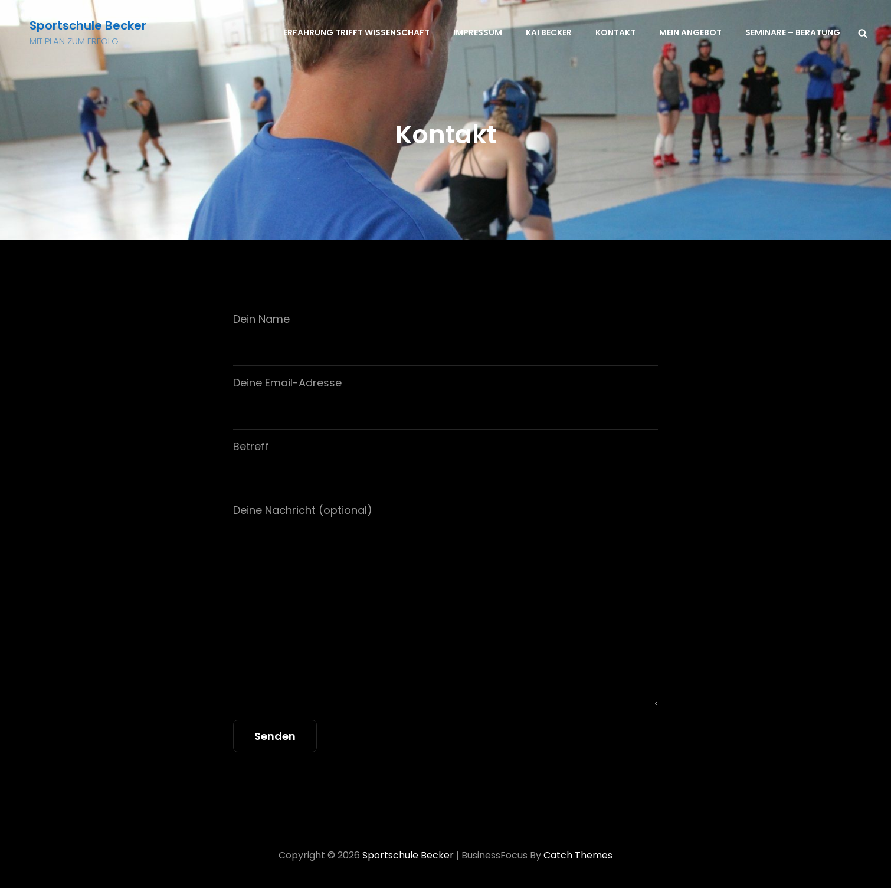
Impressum (477, 32)
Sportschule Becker (88, 25)
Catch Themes (577, 855)
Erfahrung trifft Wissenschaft (356, 32)
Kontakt (615, 32)
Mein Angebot (690, 32)
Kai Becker (549, 32)
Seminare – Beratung (792, 32)
